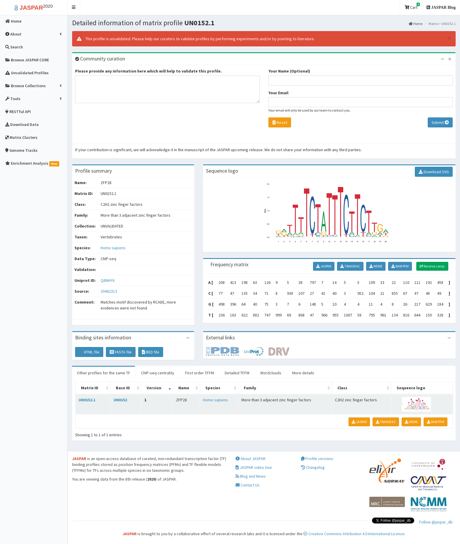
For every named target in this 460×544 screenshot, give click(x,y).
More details (303, 372)
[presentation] (119, 124)
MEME (375, 266)
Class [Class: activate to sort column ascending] (342, 387)
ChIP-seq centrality (157, 372)
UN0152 (120, 399)
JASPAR (323, 266)
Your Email (278, 92)
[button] (73, 7)
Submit (440, 122)
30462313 (109, 291)
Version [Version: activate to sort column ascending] (154, 387)
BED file (150, 352)
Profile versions (317, 458)
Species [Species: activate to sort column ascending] (212, 387)
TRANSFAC (350, 266)
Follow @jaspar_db (436, 522)
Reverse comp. (432, 266)
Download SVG (434, 171)
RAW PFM (400, 266)
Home (415, 23)
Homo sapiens (113, 247)
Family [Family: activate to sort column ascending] (250, 387)
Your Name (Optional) (289, 71)
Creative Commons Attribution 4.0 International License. (354, 533)
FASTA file (121, 352)
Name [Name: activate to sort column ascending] (183, 387)
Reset (279, 122)
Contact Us (248, 485)
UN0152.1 (87, 399)
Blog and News (251, 476)
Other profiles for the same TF (103, 372)
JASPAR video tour (254, 467)
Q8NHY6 (108, 280)
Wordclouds (270, 372)
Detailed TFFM (237, 372)
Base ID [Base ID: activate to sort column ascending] (123, 387)
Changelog (313, 467)
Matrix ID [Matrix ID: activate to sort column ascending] (89, 387)
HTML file (89, 352)
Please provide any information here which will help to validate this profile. (148, 71)
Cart (412, 6)
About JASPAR (250, 458)
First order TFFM (199, 372)
